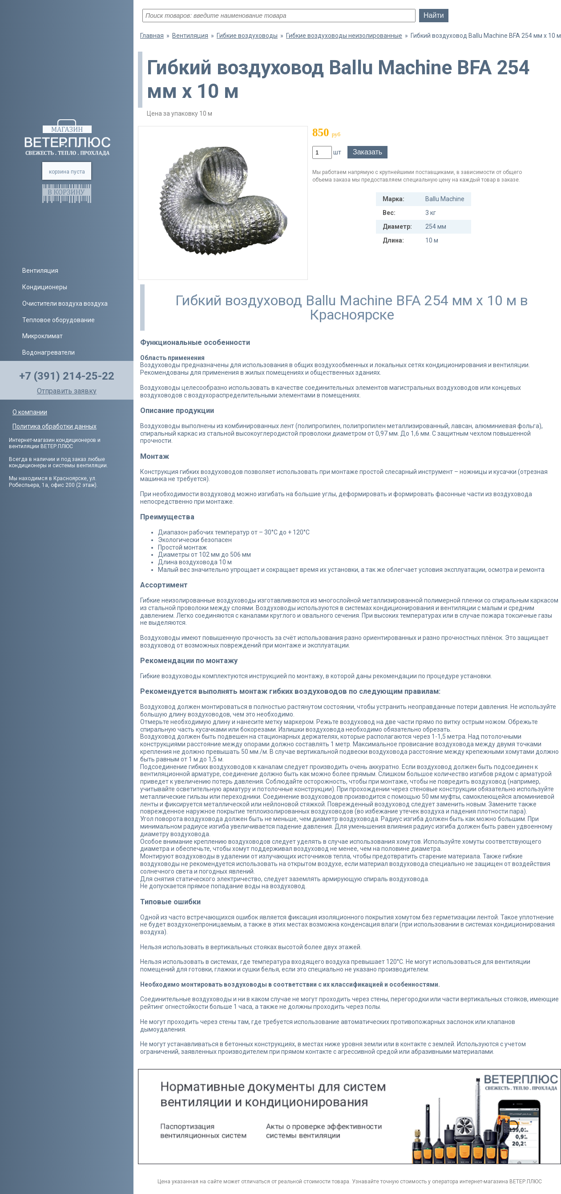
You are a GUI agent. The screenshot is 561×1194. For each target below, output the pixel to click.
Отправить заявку (67, 391)
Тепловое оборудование (58, 320)
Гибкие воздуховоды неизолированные (344, 35)
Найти (434, 15)
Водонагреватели (48, 352)
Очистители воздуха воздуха (65, 303)
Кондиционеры (44, 287)
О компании (29, 412)
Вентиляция (40, 270)
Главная (152, 35)
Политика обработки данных (54, 426)
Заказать (367, 152)
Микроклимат (42, 336)
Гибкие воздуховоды (247, 35)
